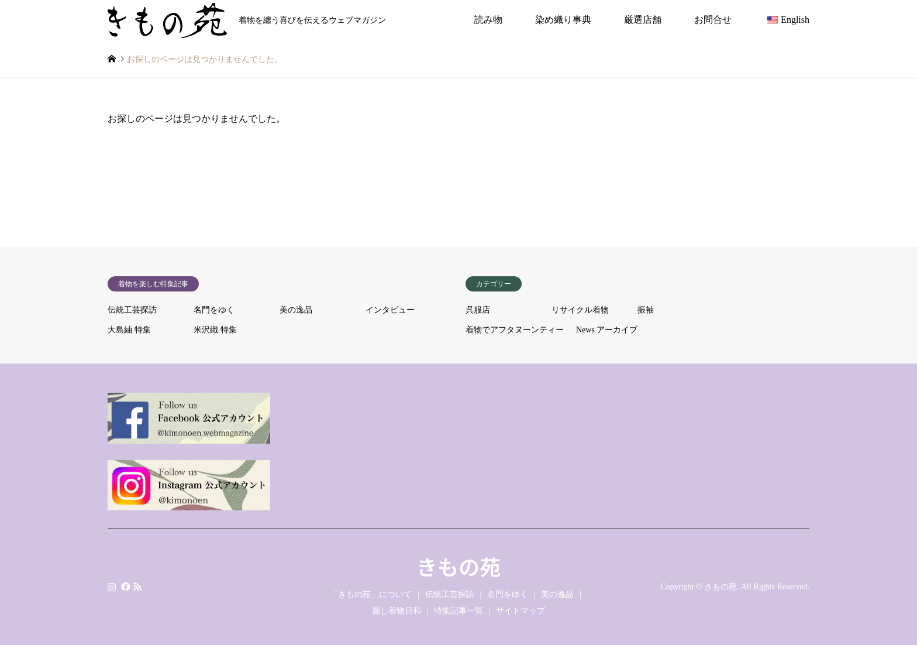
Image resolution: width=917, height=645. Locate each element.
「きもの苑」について (371, 594)
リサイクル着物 (580, 310)
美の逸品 (296, 310)
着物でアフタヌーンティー (515, 329)
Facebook (124, 586)
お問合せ (713, 20)
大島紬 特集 (129, 329)
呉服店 (478, 310)
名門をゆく (214, 310)
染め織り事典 (563, 20)
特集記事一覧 (458, 610)
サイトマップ (520, 610)
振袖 (645, 310)
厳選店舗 (642, 20)
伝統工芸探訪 (132, 310)
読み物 (488, 20)
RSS (137, 586)
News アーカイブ (606, 329)
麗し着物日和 (396, 610)
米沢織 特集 (215, 329)
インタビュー (390, 310)
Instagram (112, 586)
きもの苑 (458, 566)
